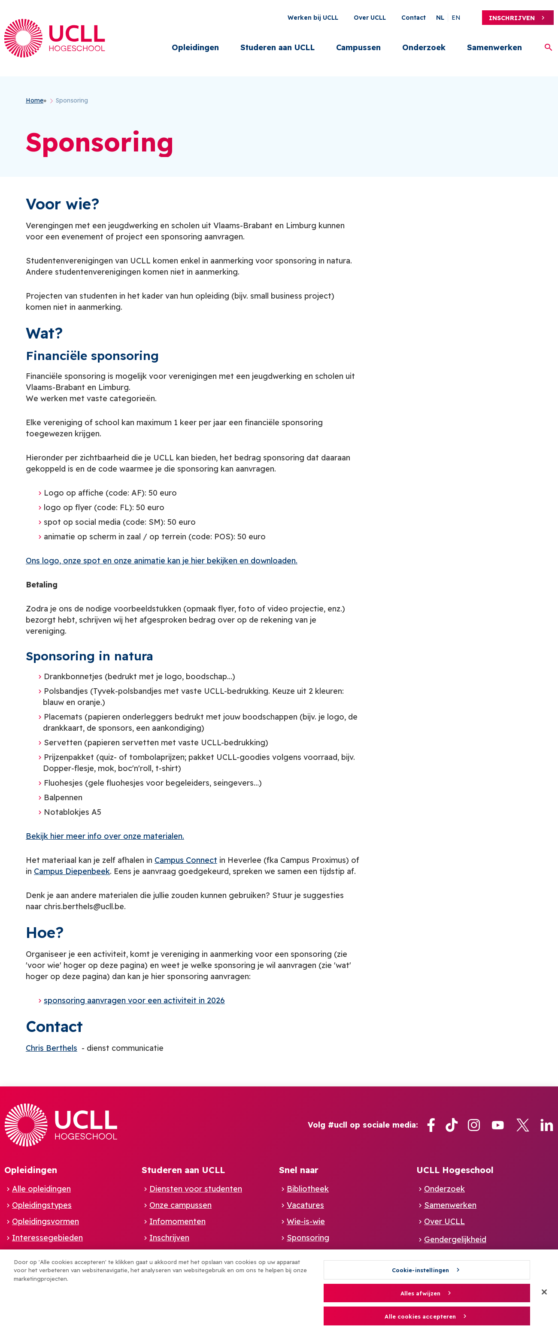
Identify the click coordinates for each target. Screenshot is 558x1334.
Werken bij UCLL (313, 17)
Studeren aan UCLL (277, 47)
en (456, 17)
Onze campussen (180, 1205)
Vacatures (305, 1205)
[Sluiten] (544, 1295)
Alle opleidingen (41, 1189)
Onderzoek (424, 47)
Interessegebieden (47, 1238)
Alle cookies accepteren (420, 1319)
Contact (413, 17)
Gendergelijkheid (455, 1239)
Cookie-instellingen (420, 1273)
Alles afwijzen (420, 1296)
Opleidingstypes (42, 1205)
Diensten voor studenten (195, 1189)
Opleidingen (195, 47)
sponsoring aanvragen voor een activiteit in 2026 (134, 1000)
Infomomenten (177, 1221)
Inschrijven (512, 18)
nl (440, 17)
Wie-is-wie (306, 1221)
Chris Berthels (51, 1048)
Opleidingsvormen (45, 1221)
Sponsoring (308, 1238)
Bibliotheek (308, 1189)
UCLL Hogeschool (455, 1170)
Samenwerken (494, 47)
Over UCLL (370, 17)
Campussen (358, 47)
